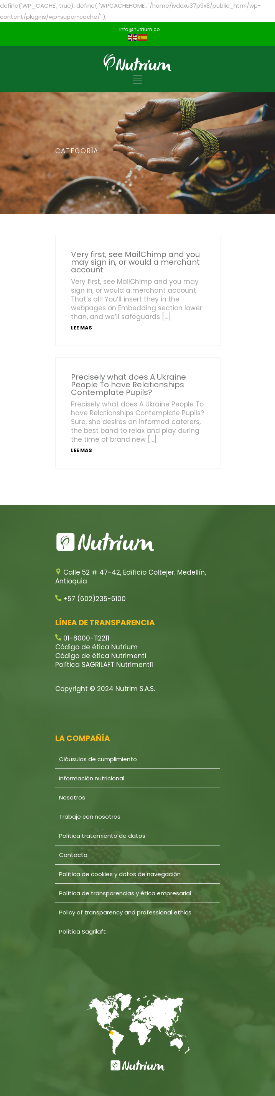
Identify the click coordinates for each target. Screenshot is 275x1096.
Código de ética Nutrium (96, 647)
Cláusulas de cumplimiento (98, 759)
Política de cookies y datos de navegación (120, 874)
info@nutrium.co (139, 29)
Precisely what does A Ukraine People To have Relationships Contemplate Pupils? (128, 385)
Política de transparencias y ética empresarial (125, 893)
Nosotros (72, 797)
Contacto (73, 855)
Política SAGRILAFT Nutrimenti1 (104, 664)
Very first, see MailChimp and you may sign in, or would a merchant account (135, 262)
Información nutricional (91, 778)
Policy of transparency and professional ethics (125, 912)
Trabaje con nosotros (89, 817)
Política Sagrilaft (82, 931)
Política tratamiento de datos (102, 836)
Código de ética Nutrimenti (100, 655)
